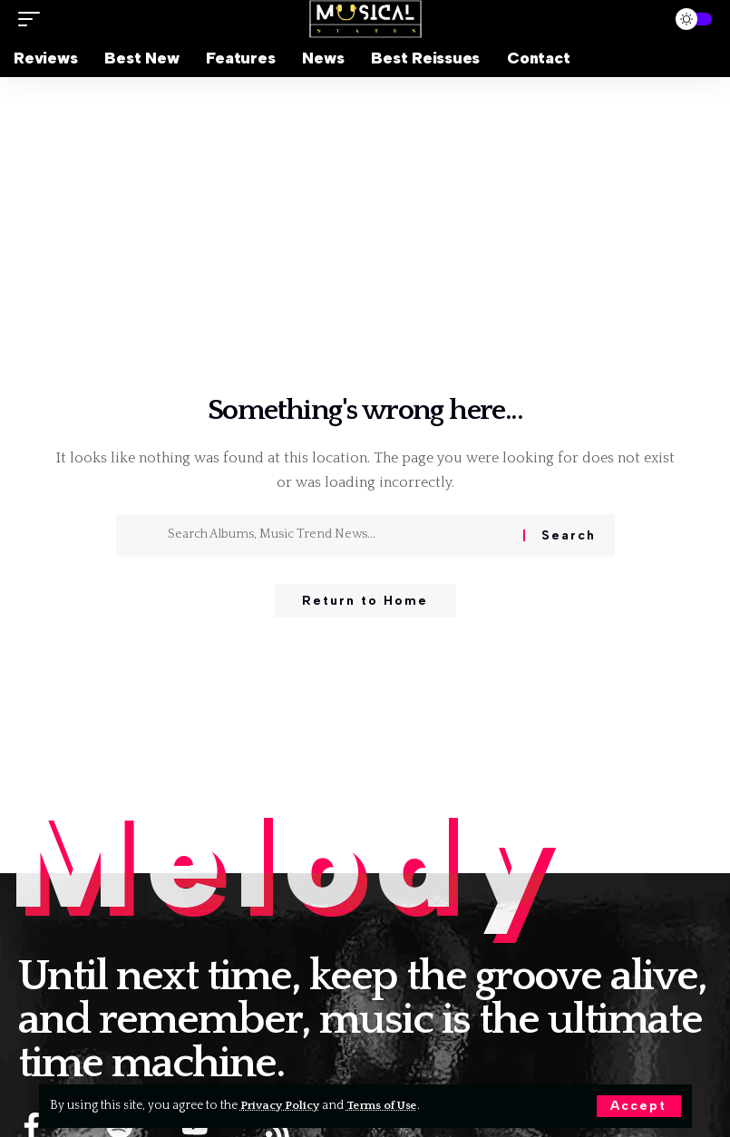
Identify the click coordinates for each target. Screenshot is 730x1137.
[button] (638, 1106)
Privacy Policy (282, 1105)
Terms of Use (389, 1105)
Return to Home (365, 601)
